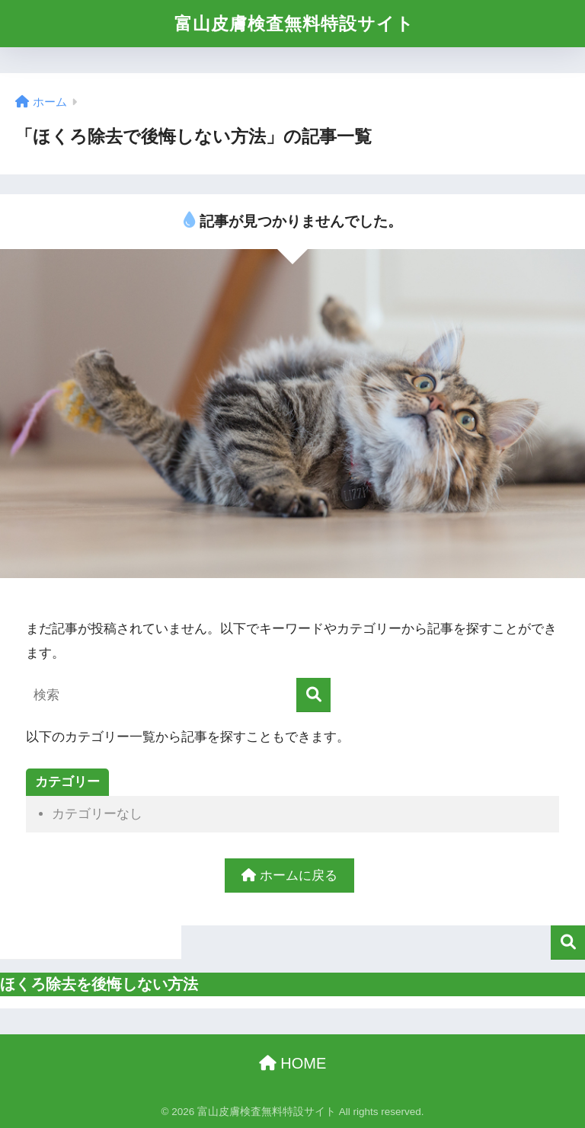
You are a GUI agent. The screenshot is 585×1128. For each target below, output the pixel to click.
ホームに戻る (289, 875)
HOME (293, 1063)
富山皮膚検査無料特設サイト (294, 24)
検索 (568, 942)
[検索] (313, 695)
